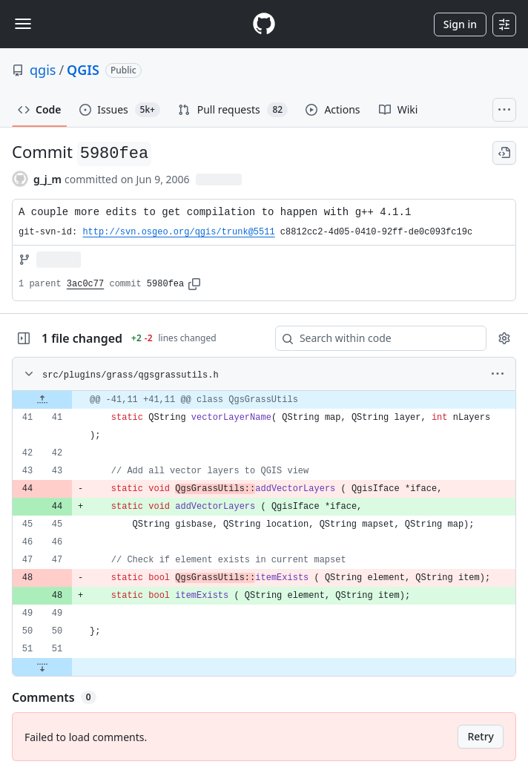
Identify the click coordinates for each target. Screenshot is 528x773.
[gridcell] (264, 400)
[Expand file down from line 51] (42, 667)
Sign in (460, 24)
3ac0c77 (85, 284)
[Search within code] (374, 338)
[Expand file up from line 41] (42, 400)
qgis (43, 70)
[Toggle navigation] (23, 24)
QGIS (83, 70)
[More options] (497, 374)
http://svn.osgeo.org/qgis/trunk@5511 (178, 232)
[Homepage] (264, 24)
